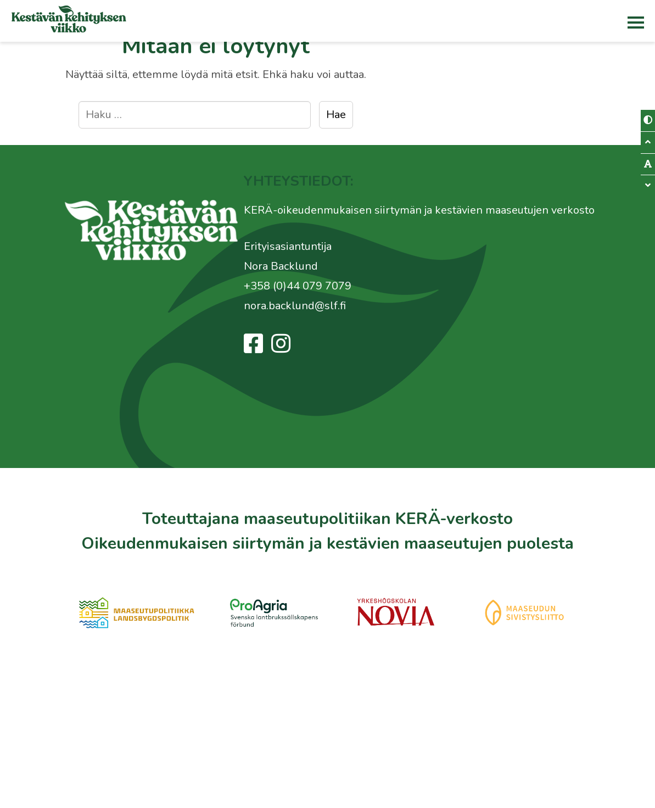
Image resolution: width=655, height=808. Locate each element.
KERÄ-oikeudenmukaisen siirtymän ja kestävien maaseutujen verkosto (419, 210)
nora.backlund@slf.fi (295, 305)
